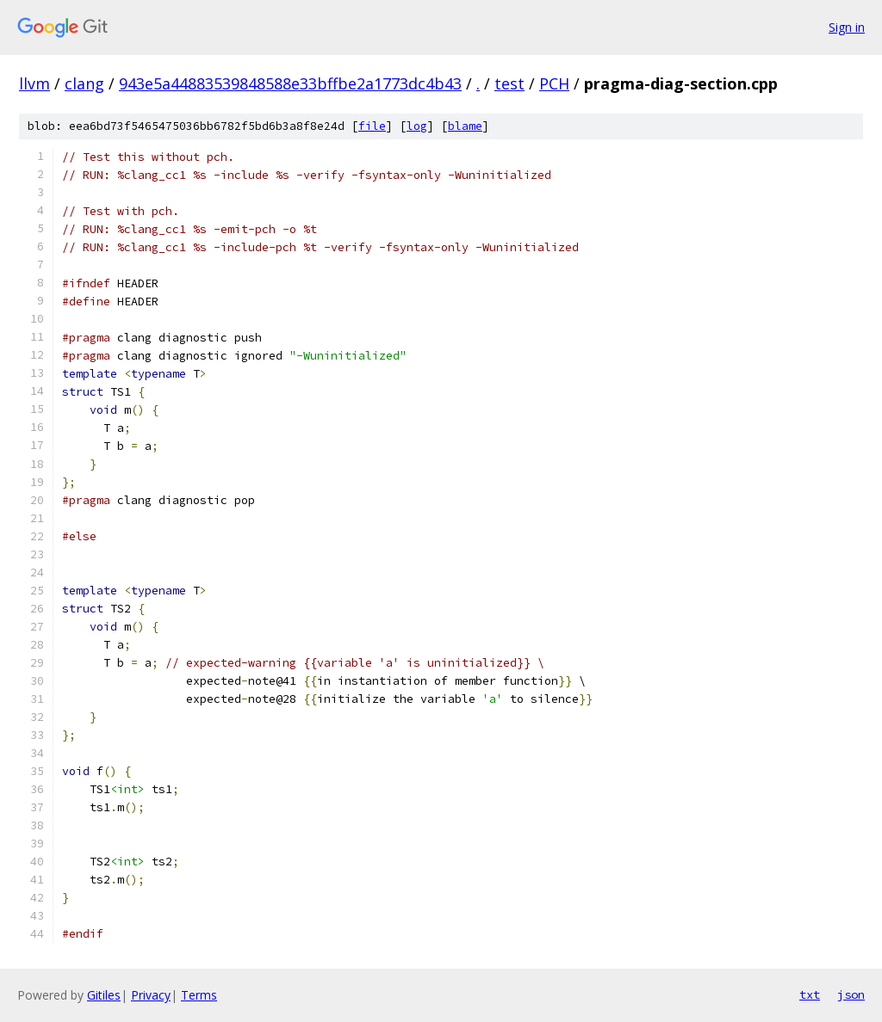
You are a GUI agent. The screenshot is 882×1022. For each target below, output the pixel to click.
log (417, 126)
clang (84, 83)
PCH (554, 83)
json (851, 994)
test (509, 83)
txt (809, 994)
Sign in (847, 27)
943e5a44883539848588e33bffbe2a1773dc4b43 (290, 83)
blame (465, 126)
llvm (34, 83)
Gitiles (104, 995)
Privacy (151, 995)
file (372, 126)
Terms (199, 995)
